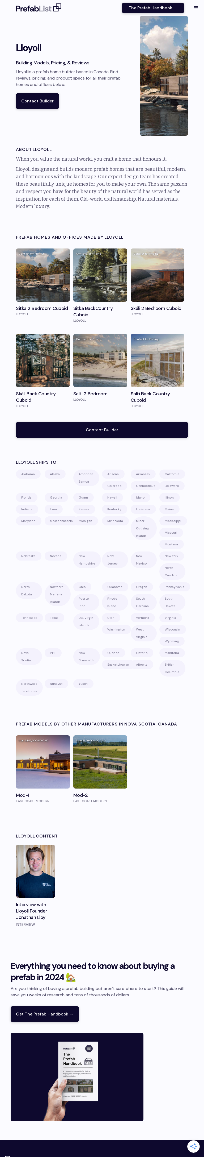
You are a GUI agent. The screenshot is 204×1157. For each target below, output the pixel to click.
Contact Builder (37, 101)
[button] (196, 8)
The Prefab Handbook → (153, 8)
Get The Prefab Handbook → (45, 1014)
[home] (39, 8)
